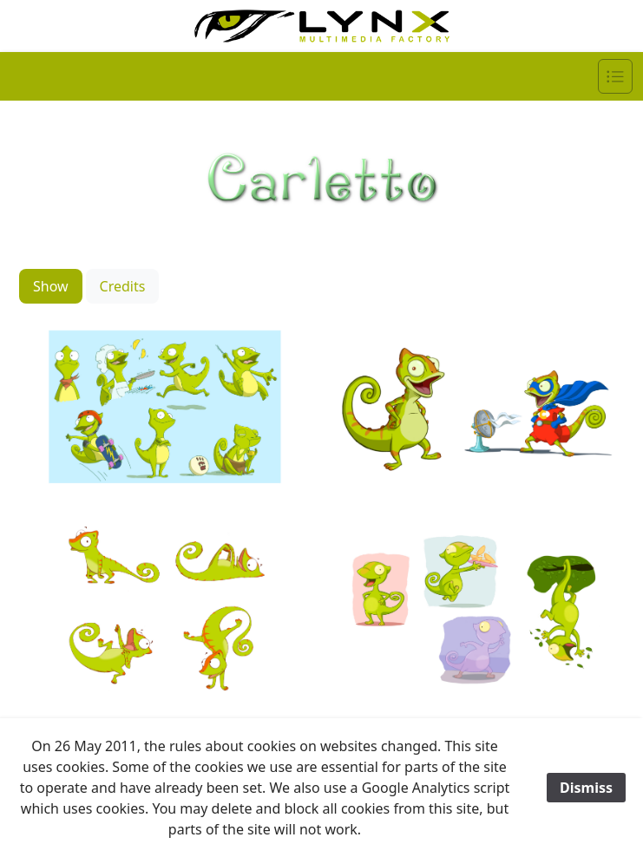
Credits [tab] (123, 286)
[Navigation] (615, 76)
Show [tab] (51, 286)
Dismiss (586, 787)
